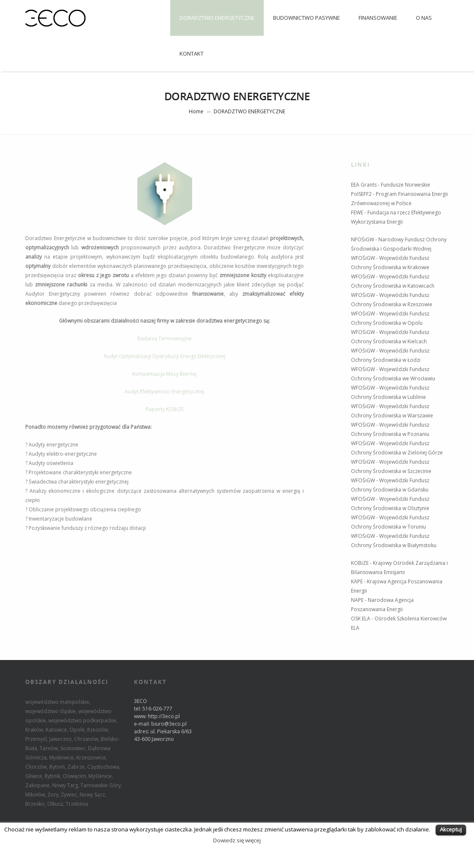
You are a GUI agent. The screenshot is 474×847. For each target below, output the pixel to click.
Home (196, 111)
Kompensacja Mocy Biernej (164, 373)
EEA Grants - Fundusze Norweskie (390, 184)
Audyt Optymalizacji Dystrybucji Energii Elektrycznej (164, 356)
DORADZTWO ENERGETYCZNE (216, 17)
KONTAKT (191, 53)
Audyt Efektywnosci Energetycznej (164, 391)
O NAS (424, 17)
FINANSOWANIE (378, 17)
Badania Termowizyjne (164, 338)
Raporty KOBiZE (165, 409)
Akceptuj (451, 829)
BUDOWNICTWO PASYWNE (306, 17)
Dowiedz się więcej (237, 840)
